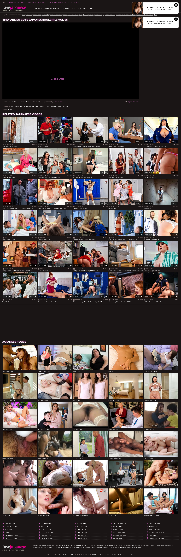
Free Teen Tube (46, 535)
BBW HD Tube (46, 529)
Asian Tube (153, 526)
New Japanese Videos (47, 8)
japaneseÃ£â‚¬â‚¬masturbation (104, 15)
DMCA (114, 555)
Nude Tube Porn (154, 529)
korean (125, 15)
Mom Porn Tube (47, 538)
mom (118, 15)
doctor (58, 15)
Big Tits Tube (117, 538)
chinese (44, 15)
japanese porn (82, 529)
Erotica (7, 532)
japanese (64, 15)
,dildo (155, 15)
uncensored (149, 15)
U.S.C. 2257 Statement (126, 555)
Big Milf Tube (81, 523)
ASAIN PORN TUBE (59, 2)
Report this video (132, 102)
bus (121, 15)
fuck (80, 15)
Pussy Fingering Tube (156, 538)
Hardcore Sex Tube (119, 523)
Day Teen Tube (10, 523)
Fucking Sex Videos (11, 535)
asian (26, 106)
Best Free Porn (44, 2)
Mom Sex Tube (82, 526)
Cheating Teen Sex (119, 535)
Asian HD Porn (118, 529)
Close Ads (57, 78)
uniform (47, 106)
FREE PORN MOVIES (28, 2)
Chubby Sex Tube (47, 532)
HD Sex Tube (14, 2)
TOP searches (86, 8)
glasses (90, 15)
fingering (54, 106)
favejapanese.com (65, 555)
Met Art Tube (117, 526)
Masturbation (39, 106)
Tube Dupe (58, 102)
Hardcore (14, 106)
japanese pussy (73, 15)
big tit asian (51, 15)
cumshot (131, 15)
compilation (26, 15)
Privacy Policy (104, 555)
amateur (20, 106)
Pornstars (68, 8)
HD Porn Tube (74, 2)
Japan (10, 109)
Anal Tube (8, 529)
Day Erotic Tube (154, 523)
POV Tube (152, 535)
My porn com (82, 538)
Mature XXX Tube (119, 532)
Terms (94, 555)
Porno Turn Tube (11, 538)
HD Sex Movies (46, 523)
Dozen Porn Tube (11, 526)
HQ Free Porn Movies (156, 532)
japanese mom (36, 15)
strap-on (67, 106)
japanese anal (140, 15)
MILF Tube (44, 526)
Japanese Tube (82, 532)
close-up (61, 106)
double (85, 15)
